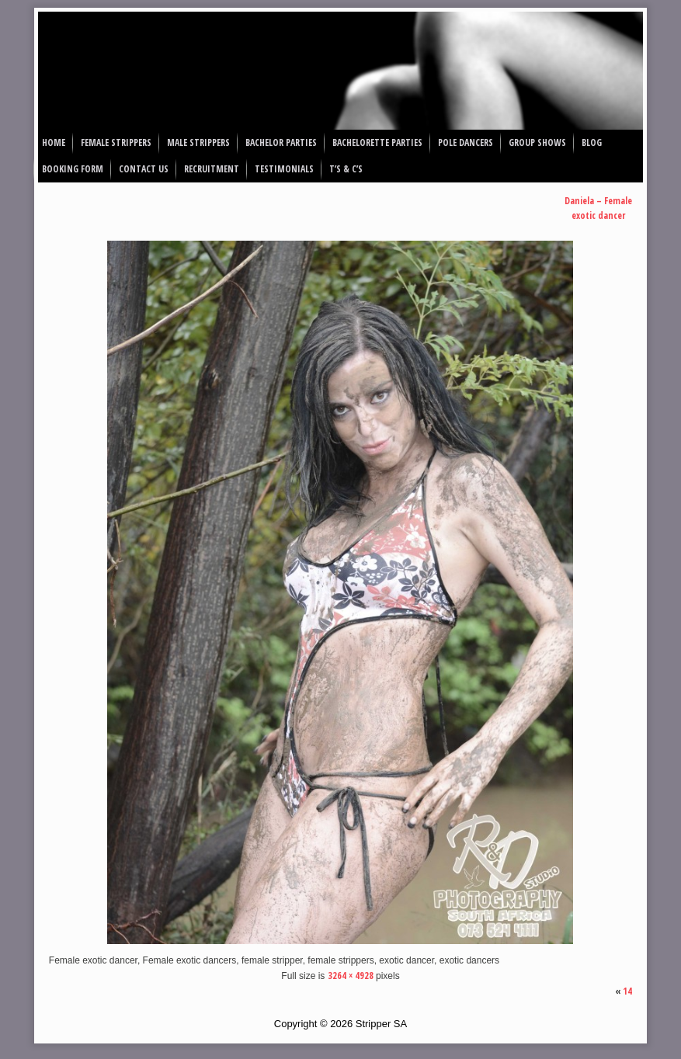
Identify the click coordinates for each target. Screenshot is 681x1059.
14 (627, 991)
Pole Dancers (465, 142)
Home (53, 142)
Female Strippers (116, 142)
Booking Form (72, 168)
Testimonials (284, 168)
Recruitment (211, 168)
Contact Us (144, 168)
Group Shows (537, 142)
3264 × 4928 (351, 975)
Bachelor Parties (281, 142)
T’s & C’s (346, 168)
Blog (592, 142)
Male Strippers (198, 142)
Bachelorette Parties (377, 142)
